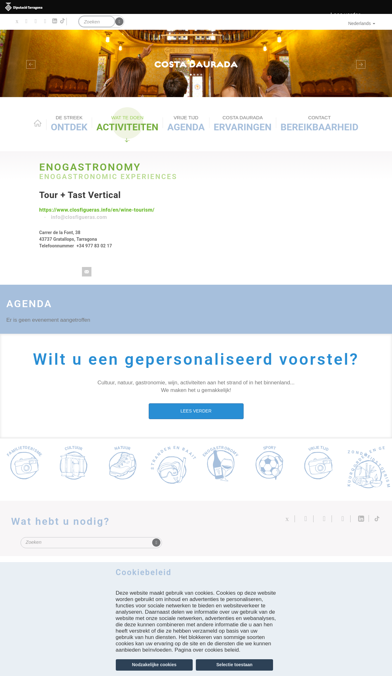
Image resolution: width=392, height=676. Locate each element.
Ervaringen (242, 124)
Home (38, 123)
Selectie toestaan (234, 664)
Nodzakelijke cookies (154, 664)
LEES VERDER (195, 410)
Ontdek (69, 124)
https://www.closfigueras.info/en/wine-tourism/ (97, 210)
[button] (29, 63)
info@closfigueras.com (79, 217)
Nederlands (361, 23)
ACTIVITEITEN (127, 124)
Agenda (186, 124)
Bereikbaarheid (319, 124)
